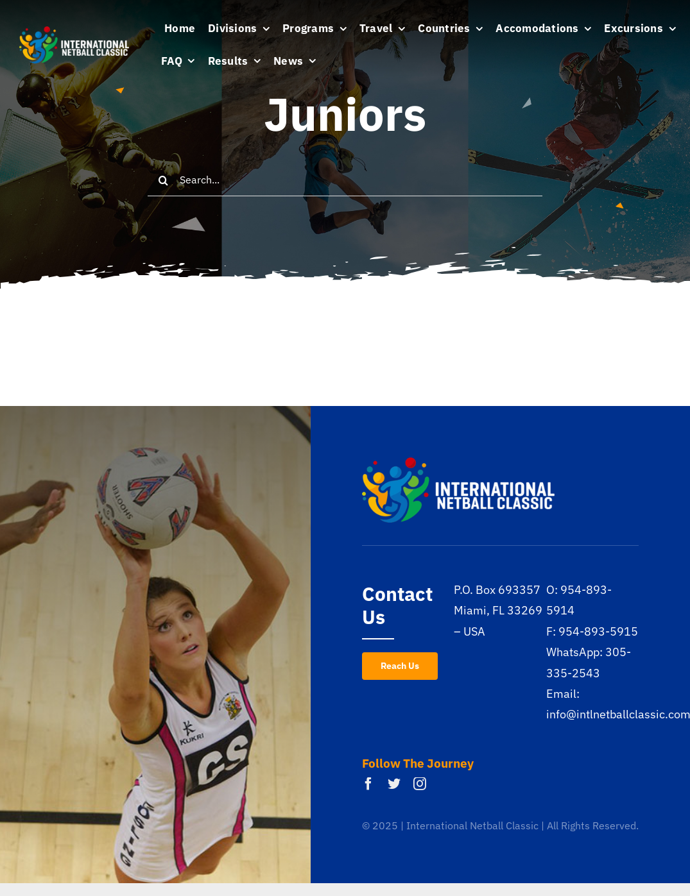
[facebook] (368, 783)
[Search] (164, 180)
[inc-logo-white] (74, 31)
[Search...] (345, 180)
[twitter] (394, 783)
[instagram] (419, 783)
